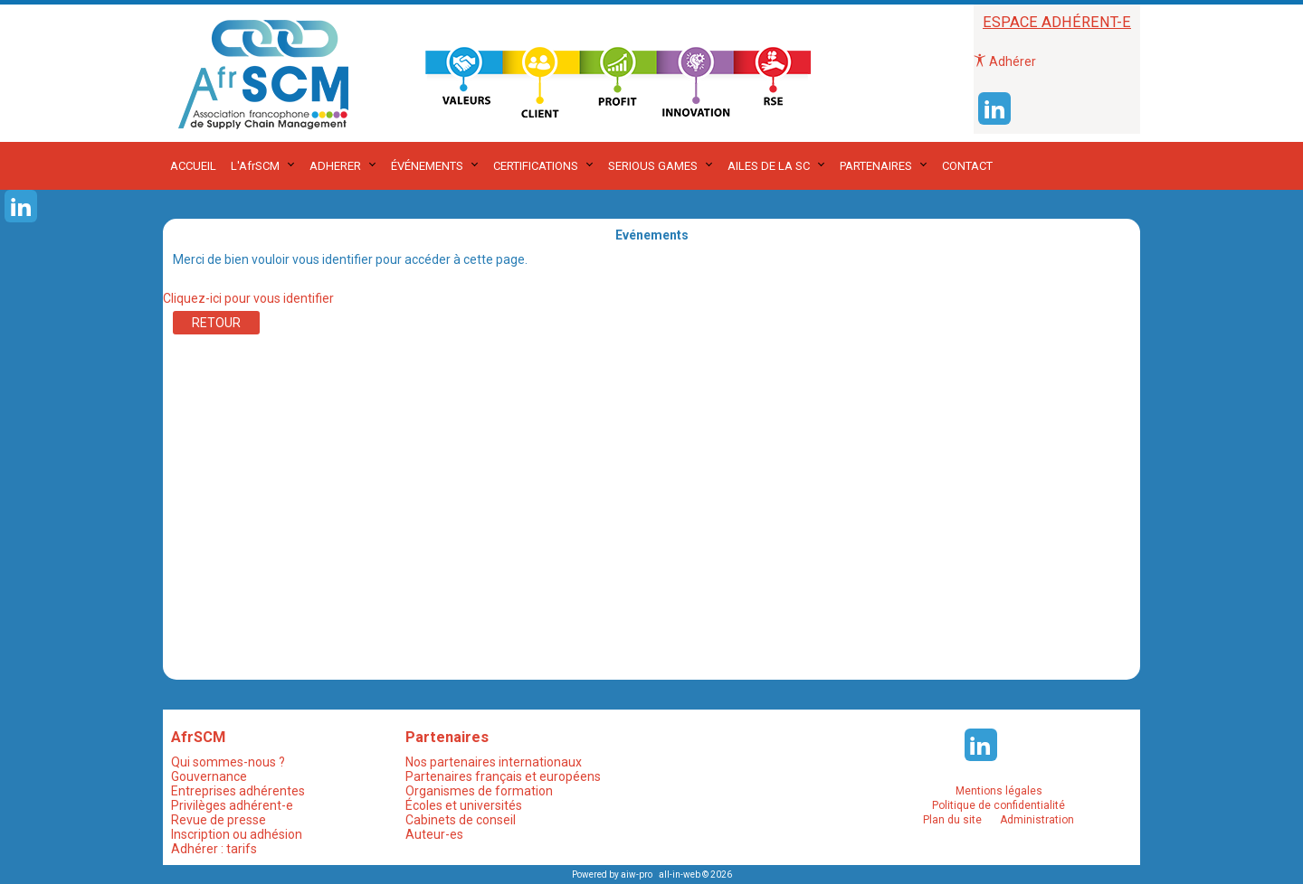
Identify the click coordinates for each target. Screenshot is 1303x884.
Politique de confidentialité (998, 805)
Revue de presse (218, 820)
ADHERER (335, 166)
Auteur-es (434, 834)
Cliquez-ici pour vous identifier (248, 298)
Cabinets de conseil (460, 820)
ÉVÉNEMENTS (427, 166)
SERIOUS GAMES (653, 166)
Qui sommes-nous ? (228, 762)
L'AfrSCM (255, 166)
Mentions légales (999, 791)
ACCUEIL (193, 166)
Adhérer (1005, 61)
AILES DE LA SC (769, 166)
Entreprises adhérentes (238, 791)
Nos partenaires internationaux (493, 762)
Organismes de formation (479, 791)
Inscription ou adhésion (236, 834)
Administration (1037, 819)
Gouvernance (209, 776)
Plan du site (952, 819)
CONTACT (967, 166)
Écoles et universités (463, 805)
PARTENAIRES (876, 166)
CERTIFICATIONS (535, 166)
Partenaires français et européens (503, 776)
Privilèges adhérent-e (232, 805)
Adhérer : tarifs (214, 849)
